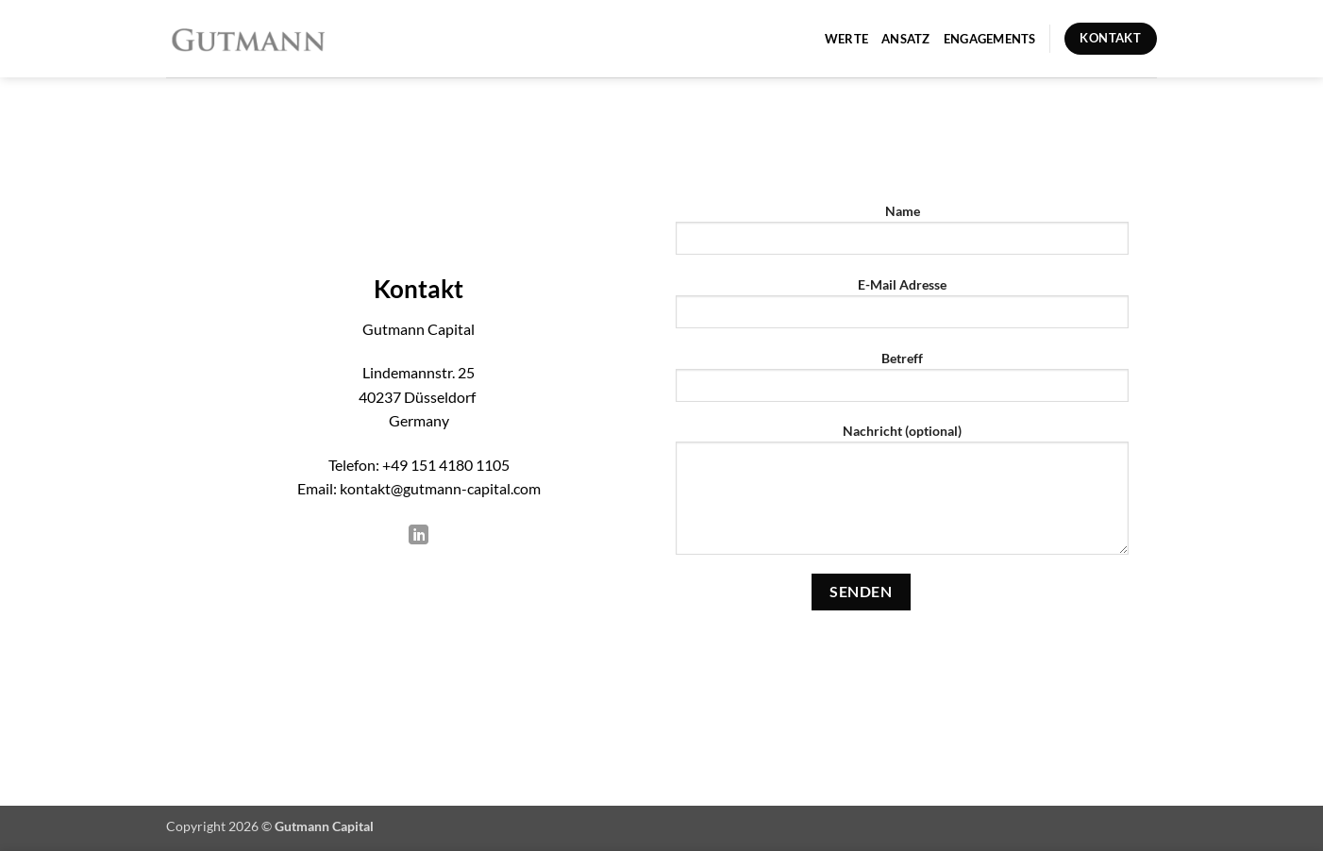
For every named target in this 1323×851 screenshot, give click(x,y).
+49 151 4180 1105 (446, 465)
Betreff (902, 382)
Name (902, 235)
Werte (846, 38)
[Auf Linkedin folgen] (418, 537)
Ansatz (905, 38)
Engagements (990, 38)
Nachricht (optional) (902, 495)
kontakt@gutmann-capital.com (440, 488)
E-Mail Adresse (902, 309)
